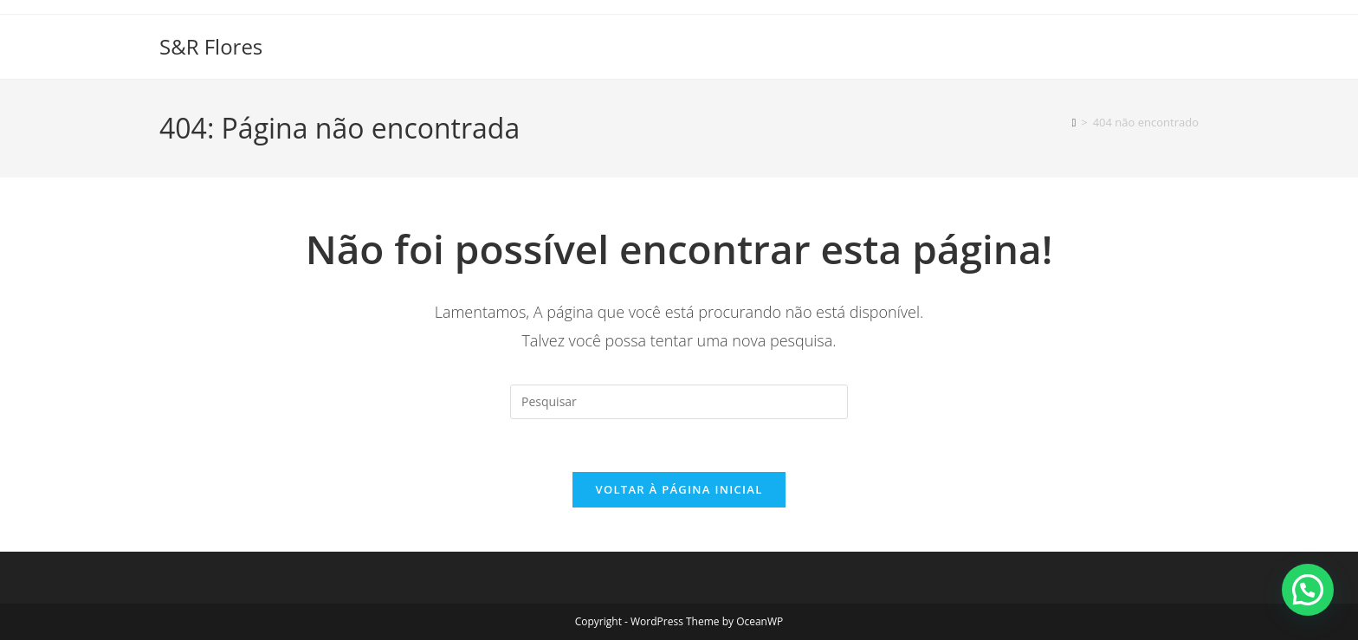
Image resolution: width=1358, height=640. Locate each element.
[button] (1308, 590)
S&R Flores (210, 46)
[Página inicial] (1074, 122)
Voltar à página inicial (678, 489)
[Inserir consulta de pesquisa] (679, 402)
